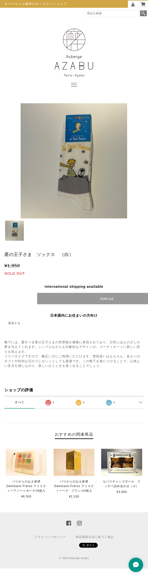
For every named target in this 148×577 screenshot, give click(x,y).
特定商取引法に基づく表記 (95, 537)
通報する (14, 323)
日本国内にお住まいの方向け (74, 315)
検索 (143, 13)
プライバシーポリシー (50, 537)
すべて (19, 402)
